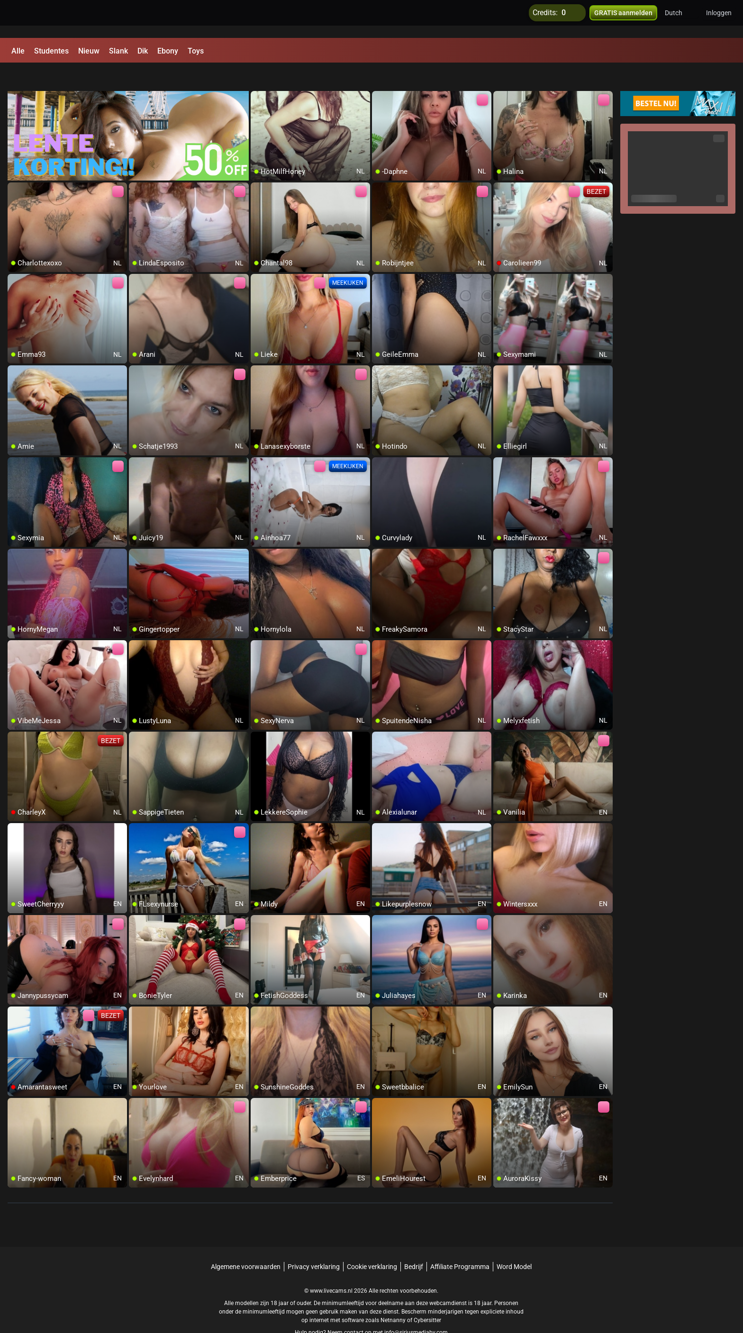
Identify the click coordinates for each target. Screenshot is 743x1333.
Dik (142, 50)
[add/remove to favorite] (258, 75)
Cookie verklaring (372, 1244)
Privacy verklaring (314, 1244)
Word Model (514, 1244)
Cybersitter (427, 1297)
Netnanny (394, 1297)
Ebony (167, 50)
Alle (18, 50)
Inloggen (719, 19)
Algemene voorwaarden (246, 1244)
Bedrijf (413, 1244)
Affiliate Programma (459, 1244)
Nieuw (89, 50)
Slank (118, 50)
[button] (679, 19)
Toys (196, 50)
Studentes (51, 50)
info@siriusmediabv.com (416, 1309)
